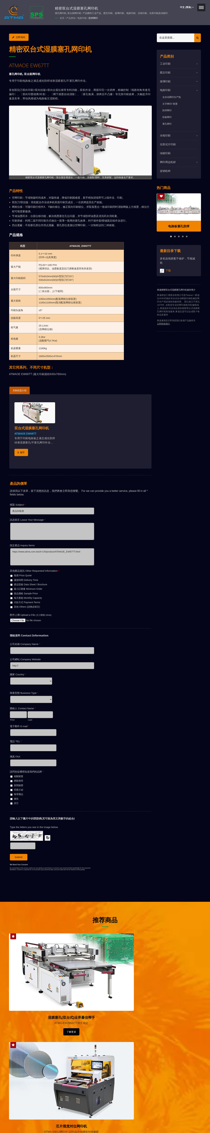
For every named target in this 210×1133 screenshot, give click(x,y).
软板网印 (167, 116)
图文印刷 (165, 72)
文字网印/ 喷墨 (170, 103)
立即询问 (18, 37)
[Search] (175, 37)
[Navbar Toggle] (201, 7)
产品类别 (70, 18)
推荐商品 (105, 918)
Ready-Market (40, 1125)
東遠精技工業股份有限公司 (43, 1121)
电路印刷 (82, 18)
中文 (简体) (187, 7)
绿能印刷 (165, 153)
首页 (62, 18)
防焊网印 (93, 18)
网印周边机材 (168, 161)
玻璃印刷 (165, 81)
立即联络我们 (163, 323)
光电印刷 (165, 135)
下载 (165, 270)
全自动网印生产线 (171, 96)
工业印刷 (165, 63)
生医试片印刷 (168, 144)
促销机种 (165, 170)
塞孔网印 (167, 123)
